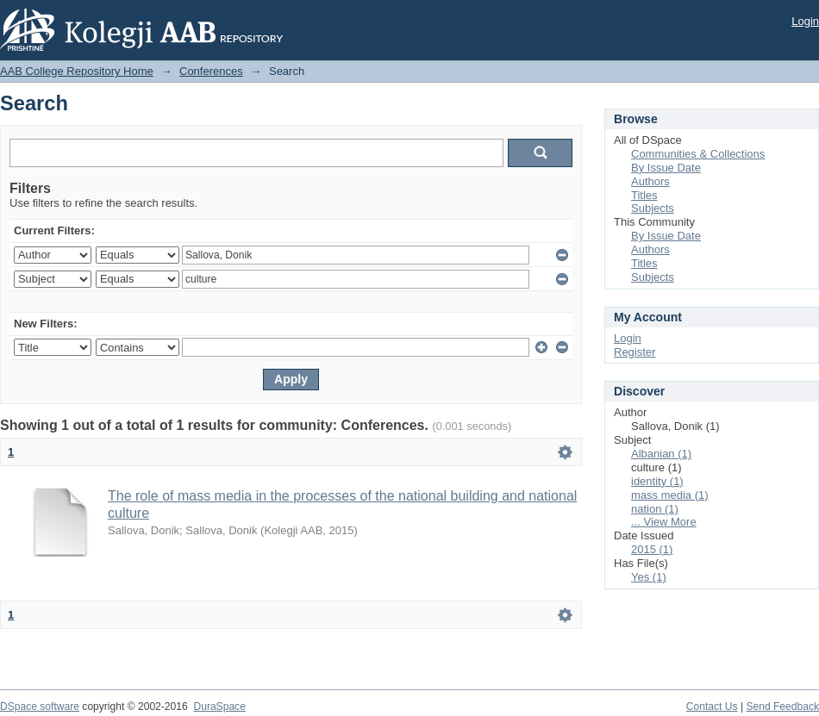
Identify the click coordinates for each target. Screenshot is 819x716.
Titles (644, 195)
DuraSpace (219, 706)
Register (634, 352)
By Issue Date (666, 167)
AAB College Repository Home (76, 71)
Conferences (211, 71)
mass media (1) (670, 495)
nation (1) (654, 508)
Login (805, 21)
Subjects (652, 208)
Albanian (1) (661, 453)
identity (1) (657, 481)
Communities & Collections (698, 153)
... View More (664, 521)
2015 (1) (651, 549)
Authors (650, 181)
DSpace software (39, 706)
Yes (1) (648, 576)
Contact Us (712, 706)
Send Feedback (782, 706)
